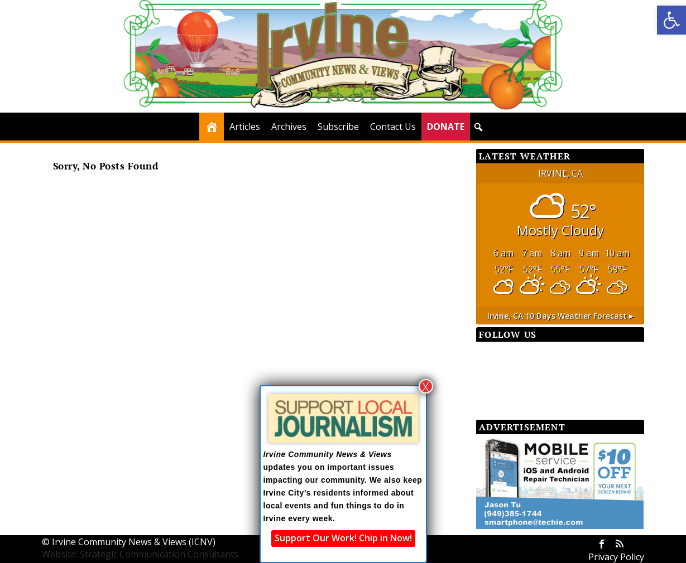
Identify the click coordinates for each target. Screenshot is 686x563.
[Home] (211, 126)
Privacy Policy (616, 557)
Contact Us (393, 126)
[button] (671, 20)
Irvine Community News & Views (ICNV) (133, 542)
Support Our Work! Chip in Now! (343, 538)
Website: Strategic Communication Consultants (140, 554)
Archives (288, 126)
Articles (244, 126)
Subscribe (338, 126)
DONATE (445, 126)
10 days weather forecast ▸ (560, 315)
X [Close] (425, 386)
